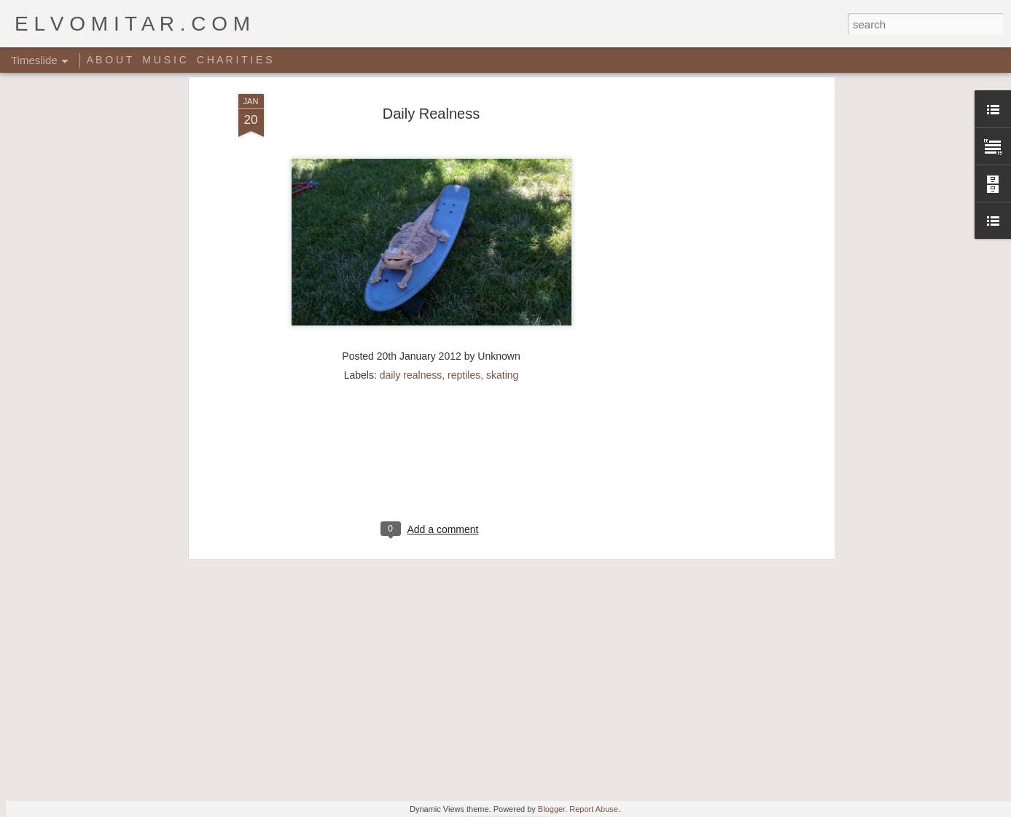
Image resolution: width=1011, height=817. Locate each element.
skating (502, 226)
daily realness (411, 226)
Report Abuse (593, 809)
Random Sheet (683, 712)
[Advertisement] (431, 319)
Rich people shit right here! (709, 686)
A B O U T (110, 60)
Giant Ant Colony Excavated (511, 686)
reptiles (464, 226)
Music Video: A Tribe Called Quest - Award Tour (373, 755)
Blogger (551, 809)
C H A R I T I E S (235, 60)
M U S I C (164, 60)
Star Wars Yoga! (477, 729)
